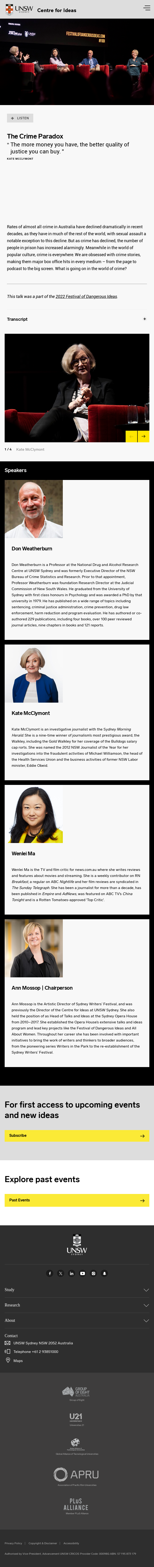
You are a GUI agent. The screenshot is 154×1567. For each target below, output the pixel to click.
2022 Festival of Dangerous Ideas (86, 296)
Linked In (71, 1273)
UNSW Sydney (104, 1273)
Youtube (82, 1273)
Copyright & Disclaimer (43, 1543)
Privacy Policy (13, 1543)
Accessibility (71, 1543)
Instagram (93, 1273)
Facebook (49, 1273)
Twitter (60, 1273)
